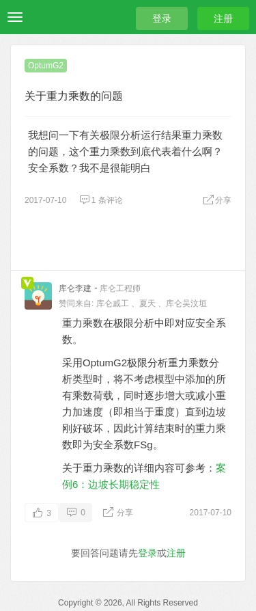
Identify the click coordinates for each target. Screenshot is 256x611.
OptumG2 (45, 65)
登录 (161, 18)
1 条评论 (101, 200)
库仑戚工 (112, 303)
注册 (223, 18)
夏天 (147, 303)
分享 (217, 200)
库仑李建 (75, 288)
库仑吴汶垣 (186, 303)
